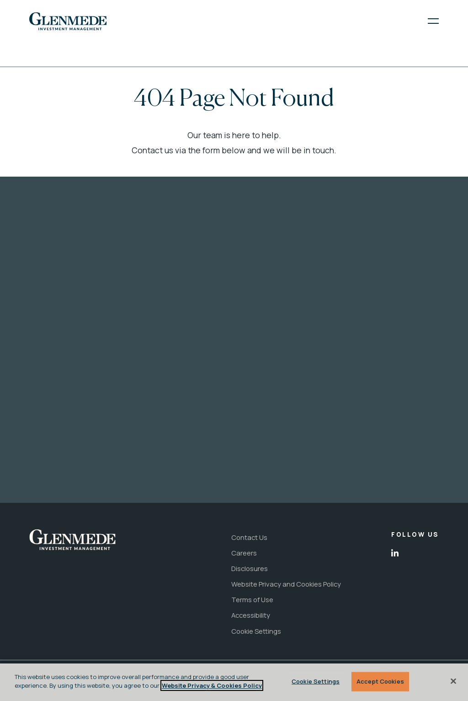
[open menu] (427, 21)
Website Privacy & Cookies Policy (212, 685)
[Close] (453, 681)
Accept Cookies (380, 681)
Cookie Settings (316, 681)
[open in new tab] (395, 553)
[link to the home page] (67, 21)
